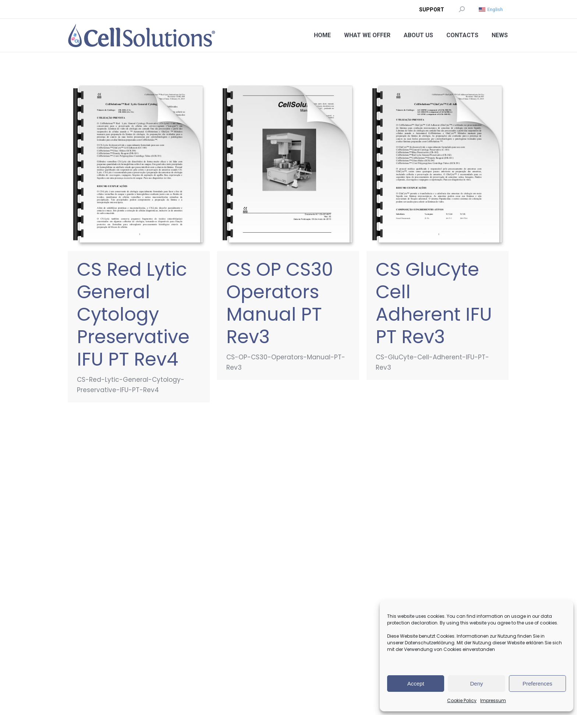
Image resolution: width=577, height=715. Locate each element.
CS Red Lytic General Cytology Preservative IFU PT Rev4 (133, 314)
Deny (476, 683)
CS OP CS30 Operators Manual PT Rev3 (279, 303)
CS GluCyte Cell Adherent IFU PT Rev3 (434, 303)
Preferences (537, 683)
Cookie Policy (462, 700)
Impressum (493, 700)
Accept (415, 683)
